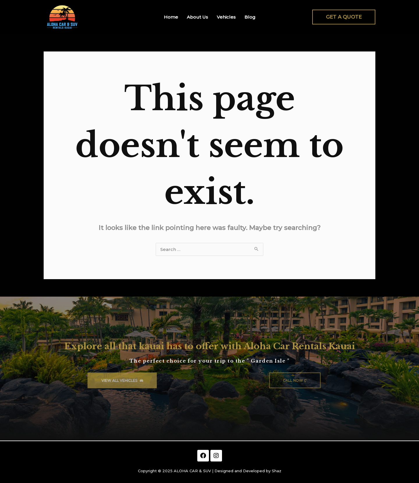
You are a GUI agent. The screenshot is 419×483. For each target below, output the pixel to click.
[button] (343, 17)
